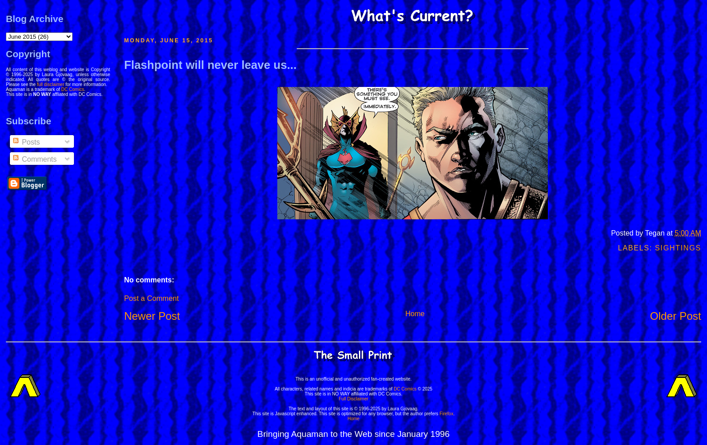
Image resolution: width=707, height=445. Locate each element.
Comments (34, 159)
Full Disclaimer (353, 398)
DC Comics (72, 89)
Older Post (675, 316)
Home (415, 314)
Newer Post (152, 316)
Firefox (447, 413)
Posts (26, 142)
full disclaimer (50, 84)
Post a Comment (151, 298)
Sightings (678, 248)
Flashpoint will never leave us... (210, 65)
